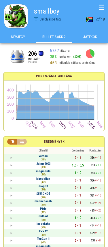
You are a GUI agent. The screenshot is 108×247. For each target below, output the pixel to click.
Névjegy (18, 37)
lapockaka (43, 224)
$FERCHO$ (43, 194)
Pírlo (43, 209)
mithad (43, 216)
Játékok (90, 37)
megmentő (43, 171)
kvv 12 (43, 231)
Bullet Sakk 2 (54, 37)
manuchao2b (43, 201)
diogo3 (43, 186)
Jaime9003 (43, 164)
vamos (43, 156)
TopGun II (43, 239)
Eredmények (54, 142)
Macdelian (43, 179)
